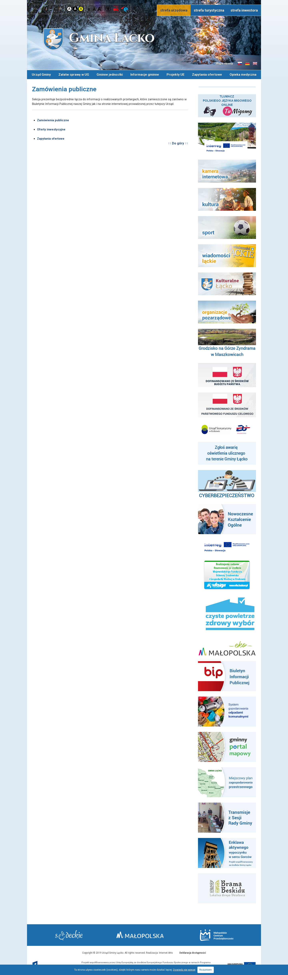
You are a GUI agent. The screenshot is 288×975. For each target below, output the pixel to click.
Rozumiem (205, 969)
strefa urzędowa (173, 10)
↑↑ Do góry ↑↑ (178, 143)
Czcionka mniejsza (89, 8)
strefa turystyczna (209, 10)
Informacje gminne (144, 74)
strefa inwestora (244, 10)
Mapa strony (224, 63)
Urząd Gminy (41, 74)
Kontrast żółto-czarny (80, 8)
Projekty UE (175, 74)
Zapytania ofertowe (207, 74)
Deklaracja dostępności (192, 952)
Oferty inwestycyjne (51, 129)
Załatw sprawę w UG (73, 74)
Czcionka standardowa (94, 8)
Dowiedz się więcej (184, 969)
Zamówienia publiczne (53, 120)
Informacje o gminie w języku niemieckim (247, 64)
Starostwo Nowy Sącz (70, 935)
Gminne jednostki (110, 74)
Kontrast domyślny (69, 8)
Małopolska (143, 934)
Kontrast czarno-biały (75, 8)
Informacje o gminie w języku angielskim (255, 64)
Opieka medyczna (243, 74)
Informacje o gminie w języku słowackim (239, 64)
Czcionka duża (99, 8)
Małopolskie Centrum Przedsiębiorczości (216, 935)
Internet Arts (166, 952)
